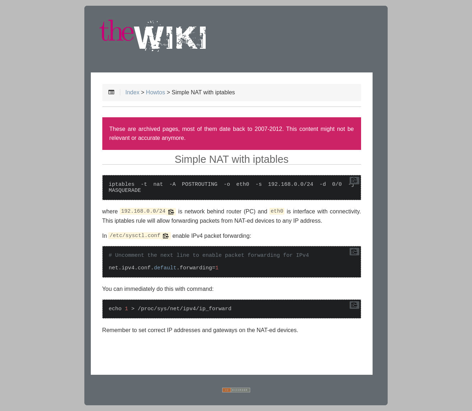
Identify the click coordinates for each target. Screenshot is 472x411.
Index (132, 92)
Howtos (155, 92)
